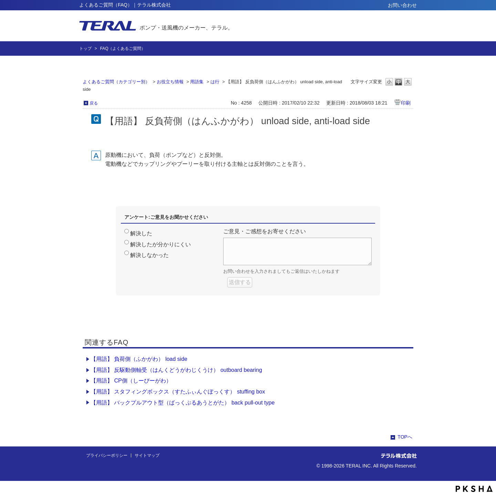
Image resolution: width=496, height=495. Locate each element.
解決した (141, 233)
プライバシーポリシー (106, 455)
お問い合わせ (402, 5)
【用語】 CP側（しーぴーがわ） (131, 381)
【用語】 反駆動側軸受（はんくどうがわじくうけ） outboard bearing (176, 370)
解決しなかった (149, 255)
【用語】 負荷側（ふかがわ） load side (139, 359)
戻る (94, 103)
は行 (214, 81)
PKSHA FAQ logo (474, 488)
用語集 (197, 81)
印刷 (406, 103)
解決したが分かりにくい (160, 244)
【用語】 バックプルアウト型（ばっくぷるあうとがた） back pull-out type (183, 403)
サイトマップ (147, 455)
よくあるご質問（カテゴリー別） (116, 81)
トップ (85, 48)
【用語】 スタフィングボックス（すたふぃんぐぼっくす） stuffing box (178, 392)
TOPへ (404, 437)
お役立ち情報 (170, 81)
